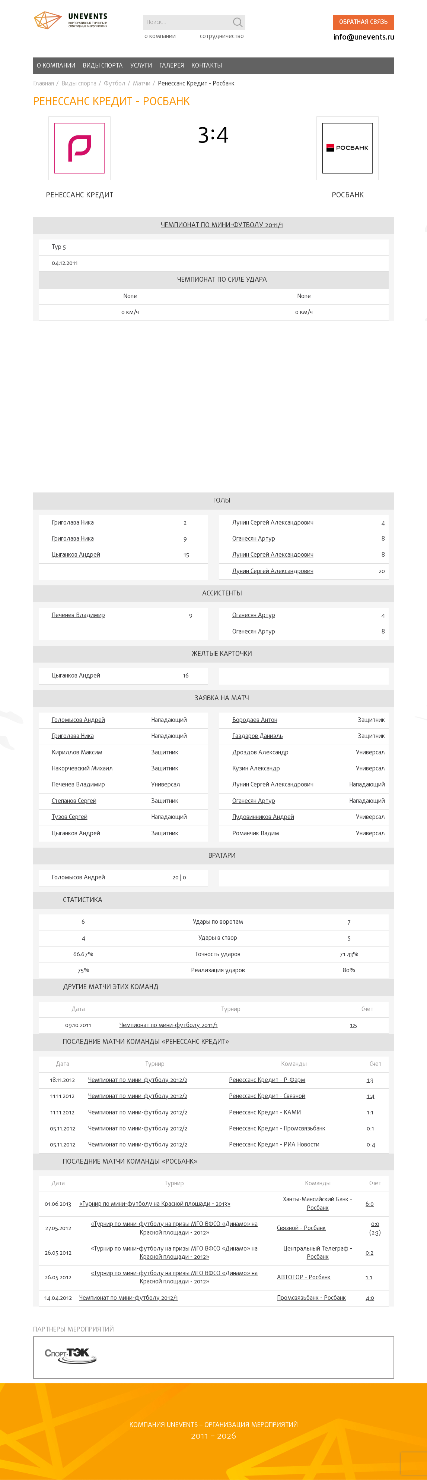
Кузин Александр (256, 773)
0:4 (371, 1149)
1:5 (353, 1030)
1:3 (370, 1084)
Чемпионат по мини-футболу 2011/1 (222, 230)
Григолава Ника (73, 527)
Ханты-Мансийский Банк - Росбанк (317, 1208)
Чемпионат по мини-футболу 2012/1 (128, 1302)
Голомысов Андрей (78, 724)
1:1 (370, 1117)
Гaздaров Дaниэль (257, 741)
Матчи (141, 83)
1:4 (371, 1101)
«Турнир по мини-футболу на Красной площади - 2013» (154, 1208)
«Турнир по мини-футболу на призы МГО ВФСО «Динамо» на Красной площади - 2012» (174, 1233)
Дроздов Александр (260, 757)
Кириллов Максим (77, 757)
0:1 (370, 1133)
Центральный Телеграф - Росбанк (317, 1257)
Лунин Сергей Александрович (272, 527)
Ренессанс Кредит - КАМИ (265, 1117)
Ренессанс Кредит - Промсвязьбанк (277, 1133)
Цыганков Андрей (76, 560)
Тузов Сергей (69, 822)
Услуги (141, 66)
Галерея (171, 66)
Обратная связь (363, 22)
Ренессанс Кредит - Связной (267, 1101)
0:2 (369, 1257)
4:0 (370, 1302)
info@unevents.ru (364, 37)
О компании (56, 66)
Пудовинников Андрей (263, 822)
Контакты (206, 66)
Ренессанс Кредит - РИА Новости (274, 1149)
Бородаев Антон (254, 724)
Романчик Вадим (255, 838)
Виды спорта (103, 66)
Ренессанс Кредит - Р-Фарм (267, 1084)
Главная (43, 83)
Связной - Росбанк (301, 1233)
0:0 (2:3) (375, 1233)
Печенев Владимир (78, 620)
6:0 (370, 1208)
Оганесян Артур (253, 543)
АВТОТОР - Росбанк (304, 1282)
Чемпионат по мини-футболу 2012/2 (137, 1084)
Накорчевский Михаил (82, 773)
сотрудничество (222, 36)
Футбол (114, 83)
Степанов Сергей (74, 805)
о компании (160, 36)
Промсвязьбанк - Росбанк (311, 1302)
